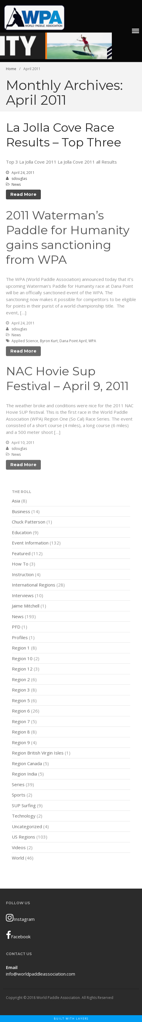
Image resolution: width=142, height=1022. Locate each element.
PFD (16, 627)
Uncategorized (27, 827)
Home (11, 68)
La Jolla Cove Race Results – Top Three (63, 134)
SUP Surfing (24, 806)
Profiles (20, 638)
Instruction (23, 575)
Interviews (23, 596)
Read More (23, 194)
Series (18, 785)
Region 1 (21, 648)
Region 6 (21, 711)
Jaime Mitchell (25, 606)
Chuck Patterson (28, 522)
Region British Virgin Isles (38, 753)
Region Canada (27, 764)
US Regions (23, 837)
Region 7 (21, 722)
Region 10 (22, 659)
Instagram (20, 917)
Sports (18, 795)
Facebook (18, 935)
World (18, 858)
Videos (19, 848)
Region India (24, 774)
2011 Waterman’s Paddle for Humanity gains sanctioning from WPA (68, 238)
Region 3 (21, 690)
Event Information (30, 543)
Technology (24, 816)
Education (22, 533)
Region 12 (22, 669)
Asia (16, 501)
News (16, 184)
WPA (92, 341)
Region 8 (21, 732)
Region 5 (21, 701)
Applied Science (25, 341)
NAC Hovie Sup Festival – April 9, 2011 (67, 379)
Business (21, 512)
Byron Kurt (49, 341)
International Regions (33, 585)
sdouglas (19, 178)
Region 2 (21, 680)
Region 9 (21, 743)
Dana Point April (73, 341)
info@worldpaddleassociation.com (40, 974)
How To (20, 564)
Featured (21, 554)
